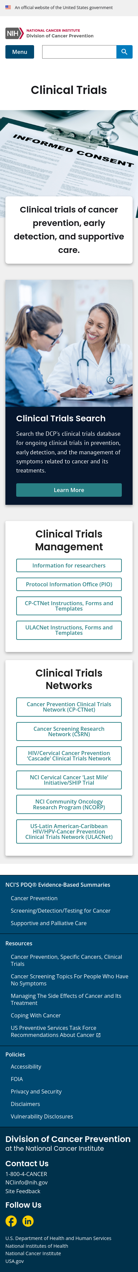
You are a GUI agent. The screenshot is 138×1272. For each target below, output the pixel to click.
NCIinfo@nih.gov (26, 1182)
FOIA (17, 1079)
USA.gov (14, 1261)
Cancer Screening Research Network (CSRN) (69, 731)
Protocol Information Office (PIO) (69, 584)
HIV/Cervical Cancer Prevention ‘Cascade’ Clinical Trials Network (69, 755)
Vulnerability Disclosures (42, 1116)
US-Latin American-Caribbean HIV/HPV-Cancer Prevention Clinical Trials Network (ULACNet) (69, 831)
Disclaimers (25, 1104)
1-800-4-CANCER (26, 1174)
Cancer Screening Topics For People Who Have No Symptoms (69, 980)
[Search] (124, 52)
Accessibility (26, 1066)
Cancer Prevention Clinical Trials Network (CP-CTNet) (69, 706)
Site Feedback (22, 1191)
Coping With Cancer (36, 1015)
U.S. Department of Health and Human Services (58, 1238)
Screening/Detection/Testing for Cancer (61, 910)
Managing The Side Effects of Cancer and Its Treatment (66, 999)
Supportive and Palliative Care (49, 923)
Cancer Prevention (34, 898)
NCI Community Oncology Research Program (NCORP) (69, 804)
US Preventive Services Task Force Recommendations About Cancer (53, 1031)
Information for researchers (69, 565)
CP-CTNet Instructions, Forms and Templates (69, 605)
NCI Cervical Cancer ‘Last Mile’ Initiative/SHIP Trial (69, 780)
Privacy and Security (36, 1091)
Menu (19, 52)
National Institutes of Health (36, 1246)
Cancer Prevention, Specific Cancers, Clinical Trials (66, 960)
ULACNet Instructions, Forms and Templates (69, 630)
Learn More (69, 490)
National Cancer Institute (33, 1253)
